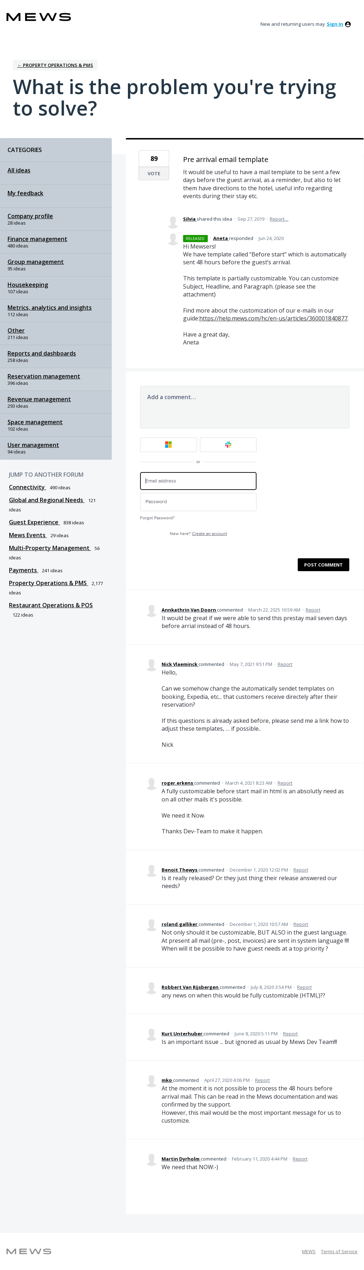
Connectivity (27, 487)
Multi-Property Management (50, 548)
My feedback (25, 193)
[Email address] (198, 481)
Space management (35, 422)
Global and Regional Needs (47, 500)
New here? (198, 533)
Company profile (30, 216)
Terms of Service (339, 1251)
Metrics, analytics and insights (50, 308)
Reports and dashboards (42, 353)
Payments (23, 570)
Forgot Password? (157, 518)
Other (16, 330)
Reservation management (44, 376)
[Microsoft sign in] (168, 444)
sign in (335, 24)
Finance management (37, 239)
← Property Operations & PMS (55, 65)
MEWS (309, 1251)
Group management (36, 262)
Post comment (323, 565)
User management (33, 445)
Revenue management (39, 399)
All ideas (19, 170)
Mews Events (28, 535)
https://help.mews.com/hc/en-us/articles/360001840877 (273, 318)
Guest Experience (34, 522)
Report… (279, 219)
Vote (154, 173)
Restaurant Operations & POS (51, 605)
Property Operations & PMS (48, 583)
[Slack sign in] (228, 444)
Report (313, 610)
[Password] (198, 502)
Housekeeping (28, 285)
